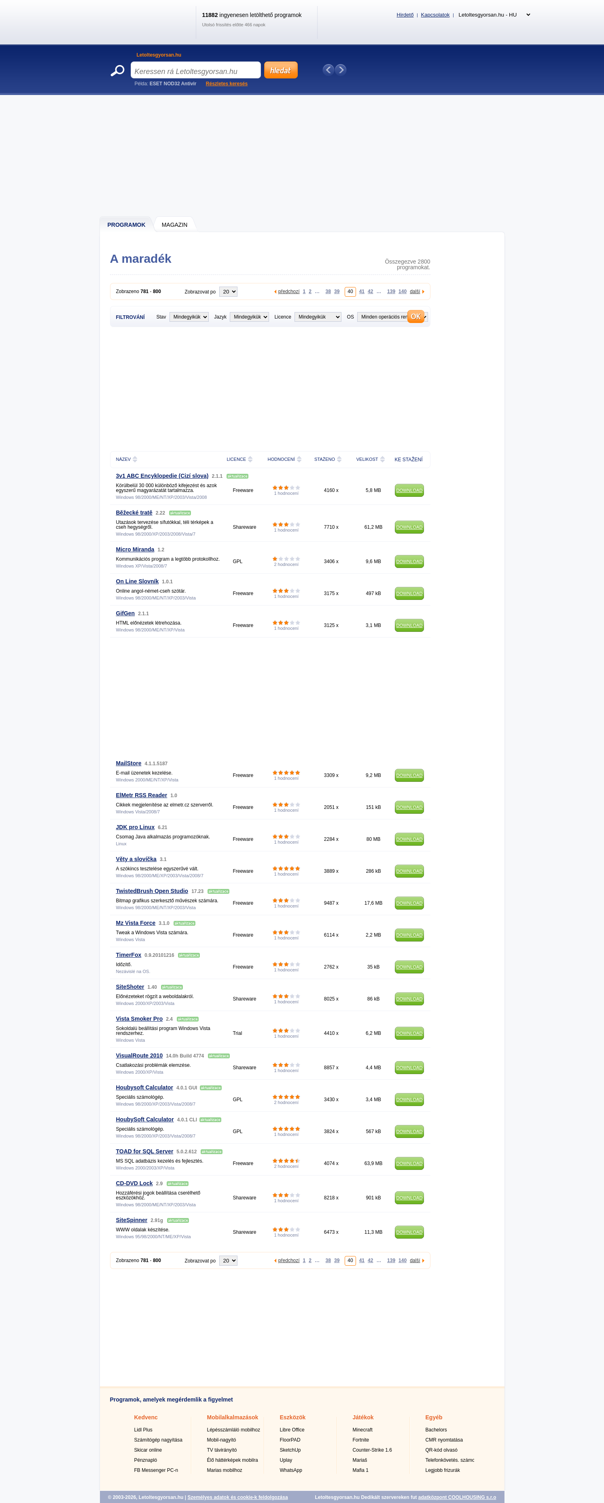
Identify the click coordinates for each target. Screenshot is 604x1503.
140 (402, 291)
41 (362, 291)
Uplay (286, 1460)
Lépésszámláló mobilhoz (233, 1430)
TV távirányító (222, 1450)
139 (391, 291)
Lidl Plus (143, 1430)
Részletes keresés (227, 84)
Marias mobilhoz (224, 1470)
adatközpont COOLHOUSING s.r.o (457, 1497)
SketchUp (290, 1450)
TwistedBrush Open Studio (152, 891)
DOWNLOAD (409, 490)
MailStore (129, 763)
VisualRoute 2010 (139, 1055)
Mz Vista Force (136, 923)
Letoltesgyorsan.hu (159, 55)
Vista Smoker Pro (139, 1018)
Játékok (363, 1417)
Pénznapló (145, 1460)
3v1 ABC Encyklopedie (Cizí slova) (162, 476)
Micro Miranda (135, 549)
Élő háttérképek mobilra (232, 1460)
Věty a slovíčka (136, 859)
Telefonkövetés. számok (451, 1460)
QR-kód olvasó (442, 1450)
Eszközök (293, 1417)
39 (336, 291)
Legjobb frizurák (443, 1470)
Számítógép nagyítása (158, 1440)
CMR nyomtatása (444, 1440)
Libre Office (292, 1430)
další (415, 291)
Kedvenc (146, 1417)
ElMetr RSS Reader (141, 795)
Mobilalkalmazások (233, 1417)
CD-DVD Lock (134, 1183)
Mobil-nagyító (221, 1440)
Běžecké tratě (134, 512)
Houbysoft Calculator (145, 1087)
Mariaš (360, 1460)
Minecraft (363, 1430)
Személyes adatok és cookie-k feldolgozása (237, 1497)
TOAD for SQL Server (145, 1151)
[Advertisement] (302, 155)
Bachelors (436, 1430)
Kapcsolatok (435, 15)
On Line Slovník (137, 581)
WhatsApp (291, 1470)
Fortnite (361, 1440)
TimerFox (129, 955)
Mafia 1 (361, 1470)
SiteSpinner (132, 1220)
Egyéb (434, 1417)
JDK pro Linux (135, 827)
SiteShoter (130, 987)
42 (370, 291)
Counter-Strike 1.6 (372, 1450)
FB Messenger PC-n (156, 1470)
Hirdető (405, 15)
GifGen (125, 613)
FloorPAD (290, 1440)
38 (328, 291)
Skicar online (148, 1450)
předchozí (289, 291)
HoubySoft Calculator (145, 1119)
